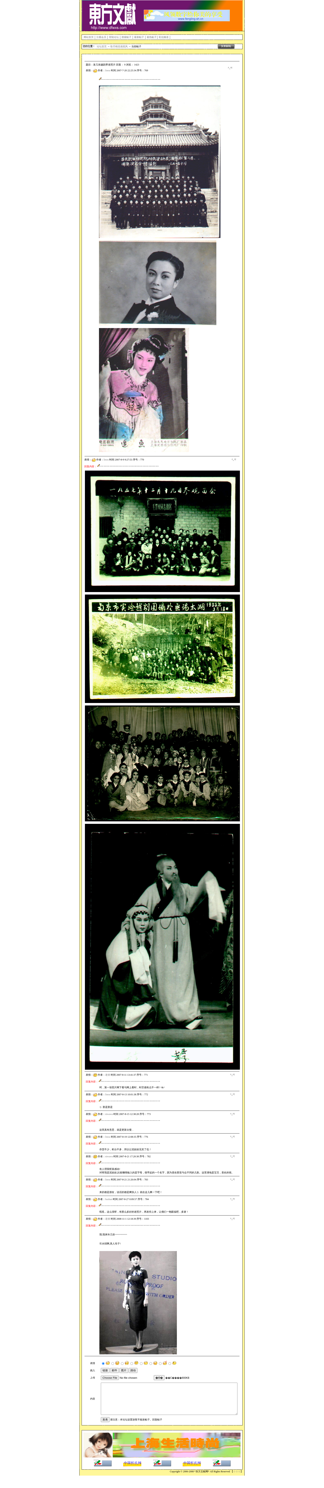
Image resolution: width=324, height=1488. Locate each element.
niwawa (109, 1114)
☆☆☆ (237, 1483)
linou (107, 70)
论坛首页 (102, 46)
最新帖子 (139, 37)
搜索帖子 (126, 37)
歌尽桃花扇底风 (119, 46)
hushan (108, 1199)
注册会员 (101, 37)
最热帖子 (152, 37)
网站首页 (89, 37)
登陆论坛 (114, 37)
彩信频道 (164, 37)
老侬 (107, 1075)
